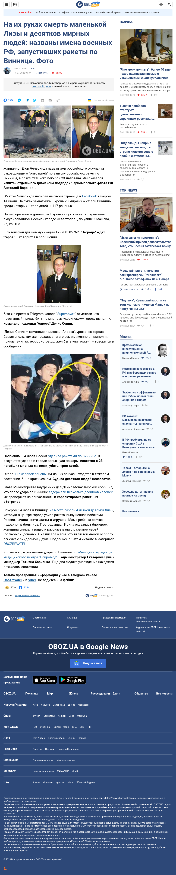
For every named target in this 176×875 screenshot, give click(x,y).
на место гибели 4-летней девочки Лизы (81, 510)
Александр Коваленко (133, 429)
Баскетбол (49, 716)
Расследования (101, 693)
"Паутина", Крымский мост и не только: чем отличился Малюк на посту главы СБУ (144, 304)
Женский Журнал (86, 782)
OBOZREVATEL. (15, 544)
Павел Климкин (130, 452)
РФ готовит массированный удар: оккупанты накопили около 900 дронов (137, 420)
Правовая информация (114, 617)
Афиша (36, 782)
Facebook (89, 196)
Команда (72, 617)
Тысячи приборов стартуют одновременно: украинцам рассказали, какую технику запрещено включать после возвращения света (137, 112)
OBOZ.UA (158, 804)
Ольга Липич (20, 68)
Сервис (82, 738)
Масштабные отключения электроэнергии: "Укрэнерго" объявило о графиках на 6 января (144, 275)
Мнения (126, 336)
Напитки (50, 749)
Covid (75, 771)
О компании (39, 617)
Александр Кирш (130, 382)
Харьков (45, 704)
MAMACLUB (63, 771)
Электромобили (56, 738)
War (32, 68)
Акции (71, 738)
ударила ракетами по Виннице (72, 456)
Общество (141, 693)
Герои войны (24, 12)
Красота (60, 782)
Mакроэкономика (65, 760)
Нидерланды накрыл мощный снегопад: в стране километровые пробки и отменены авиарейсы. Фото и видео (136, 149)
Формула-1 (83, 716)
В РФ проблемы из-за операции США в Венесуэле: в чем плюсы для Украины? (138, 443)
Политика (31, 693)
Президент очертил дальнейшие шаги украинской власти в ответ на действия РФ (145, 253)
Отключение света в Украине (142, 12)
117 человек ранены (30, 474)
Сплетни (48, 782)
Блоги (116, 693)
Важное (126, 22)
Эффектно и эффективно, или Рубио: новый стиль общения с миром (139, 396)
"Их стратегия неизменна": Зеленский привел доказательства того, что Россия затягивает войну (145, 242)
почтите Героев (41, 86)
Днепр (71, 704)
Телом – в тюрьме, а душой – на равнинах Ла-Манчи (139, 471)
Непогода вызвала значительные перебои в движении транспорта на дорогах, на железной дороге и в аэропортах (137, 168)
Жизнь (73, 693)
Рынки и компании (43, 760)
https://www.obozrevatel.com (119, 798)
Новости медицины (43, 771)
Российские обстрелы (108, 12)
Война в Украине (45, 12)
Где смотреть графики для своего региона (144, 284)
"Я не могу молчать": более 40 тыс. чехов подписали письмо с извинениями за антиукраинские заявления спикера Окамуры (145, 74)
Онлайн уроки (61, 727)
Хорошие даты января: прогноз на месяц (137, 493)
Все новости (164, 693)
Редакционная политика (27, 595)
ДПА (74, 727)
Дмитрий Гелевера (131, 481)
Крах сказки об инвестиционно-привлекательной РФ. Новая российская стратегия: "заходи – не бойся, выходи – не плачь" (137, 349)
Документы (73, 627)
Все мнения (129, 511)
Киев (35, 704)
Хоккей (62, 716)
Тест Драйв (39, 738)
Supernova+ (66, 314)
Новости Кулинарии (68, 749)
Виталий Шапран (130, 358)
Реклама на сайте (42, 627)
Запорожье (59, 704)
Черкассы (83, 704)
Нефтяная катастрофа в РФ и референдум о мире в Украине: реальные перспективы (139, 372)
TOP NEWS (128, 190)
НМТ (90, 727)
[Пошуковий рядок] (169, 4)
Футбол (36, 716)
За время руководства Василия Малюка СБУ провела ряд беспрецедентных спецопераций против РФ (146, 317)
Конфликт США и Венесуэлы (75, 12)
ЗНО (82, 727)
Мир (50, 693)
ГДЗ (35, 727)
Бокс (71, 716)
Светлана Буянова (131, 501)
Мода (70, 782)
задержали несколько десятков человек (81, 492)
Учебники (45, 727)
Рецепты (37, 749)
